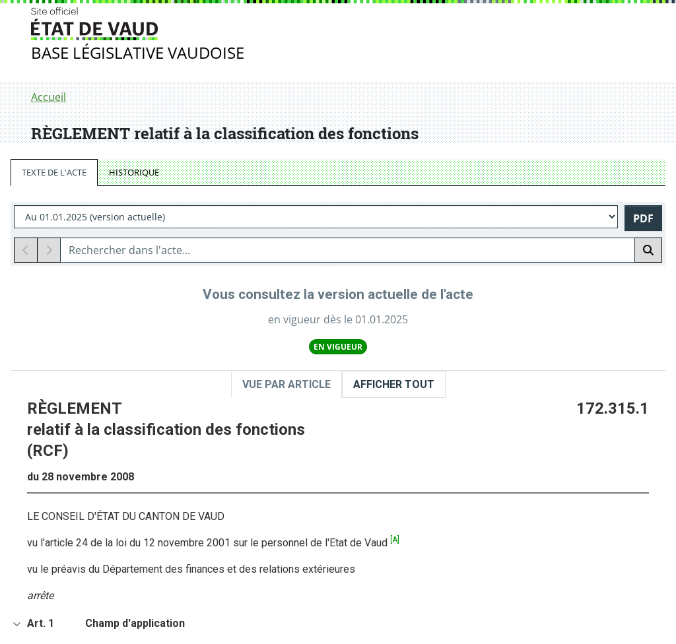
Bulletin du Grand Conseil (114, 551)
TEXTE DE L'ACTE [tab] (54, 172)
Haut (627, 496)
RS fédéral (240, 568)
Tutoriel (398, 568)
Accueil (48, 97)
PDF (643, 218)
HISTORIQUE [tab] (134, 172)
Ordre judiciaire (90, 582)
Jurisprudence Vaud (100, 567)
